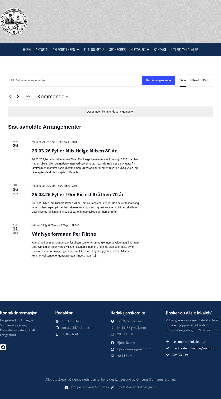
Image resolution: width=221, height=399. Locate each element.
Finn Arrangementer (158, 80)
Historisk (140, 49)
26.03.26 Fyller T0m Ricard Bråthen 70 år (78, 194)
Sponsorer (117, 49)
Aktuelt (42, 49)
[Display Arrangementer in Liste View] (183, 80)
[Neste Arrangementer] (18, 96)
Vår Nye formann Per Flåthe (64, 234)
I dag (28, 96)
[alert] (110, 111)
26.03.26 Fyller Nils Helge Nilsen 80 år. (75, 150)
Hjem (27, 49)
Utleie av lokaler (184, 49)
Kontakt (160, 49)
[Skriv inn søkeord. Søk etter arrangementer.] (75, 80)
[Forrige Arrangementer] (10, 96)
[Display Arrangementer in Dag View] (205, 80)
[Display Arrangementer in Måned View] (195, 80)
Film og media (94, 49)
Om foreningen (66, 49)
